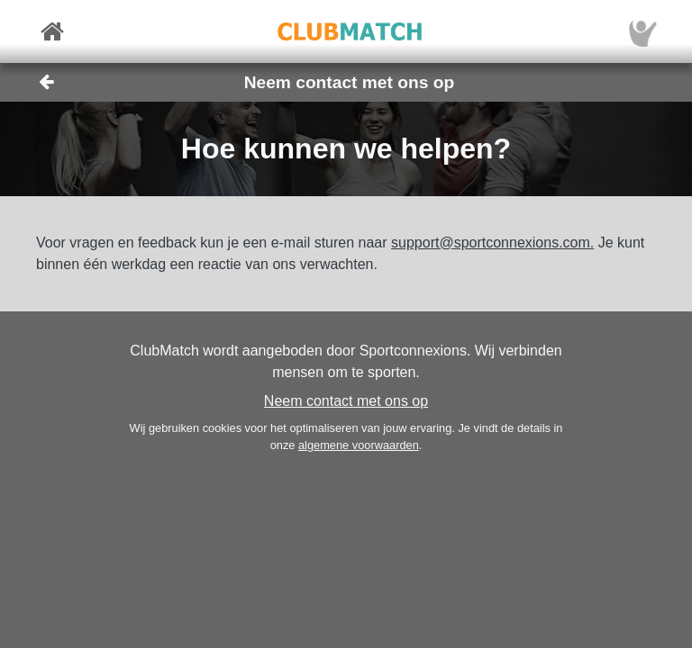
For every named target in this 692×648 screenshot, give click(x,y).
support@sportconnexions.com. (492, 242)
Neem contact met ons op (346, 401)
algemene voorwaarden (358, 445)
